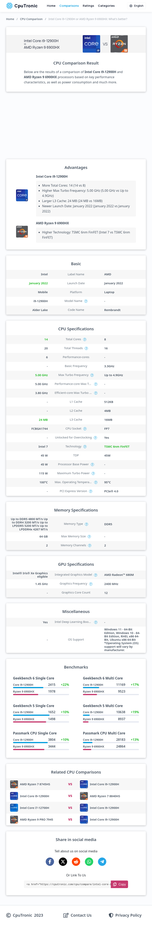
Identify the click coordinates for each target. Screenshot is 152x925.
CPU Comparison (31, 19)
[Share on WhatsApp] (89, 862)
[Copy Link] (119, 884)
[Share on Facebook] (50, 862)
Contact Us (81, 915)
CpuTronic (22, 5)
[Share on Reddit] (76, 862)
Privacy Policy (128, 915)
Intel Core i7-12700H (34, 808)
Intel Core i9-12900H (52, 176)
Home (51, 6)
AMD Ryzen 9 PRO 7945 (36, 819)
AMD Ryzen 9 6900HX (52, 223)
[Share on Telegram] (102, 862)
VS (70, 784)
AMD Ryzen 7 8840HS (105, 796)
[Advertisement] (76, 125)
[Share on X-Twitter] (63, 862)
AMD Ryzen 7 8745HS (35, 784)
